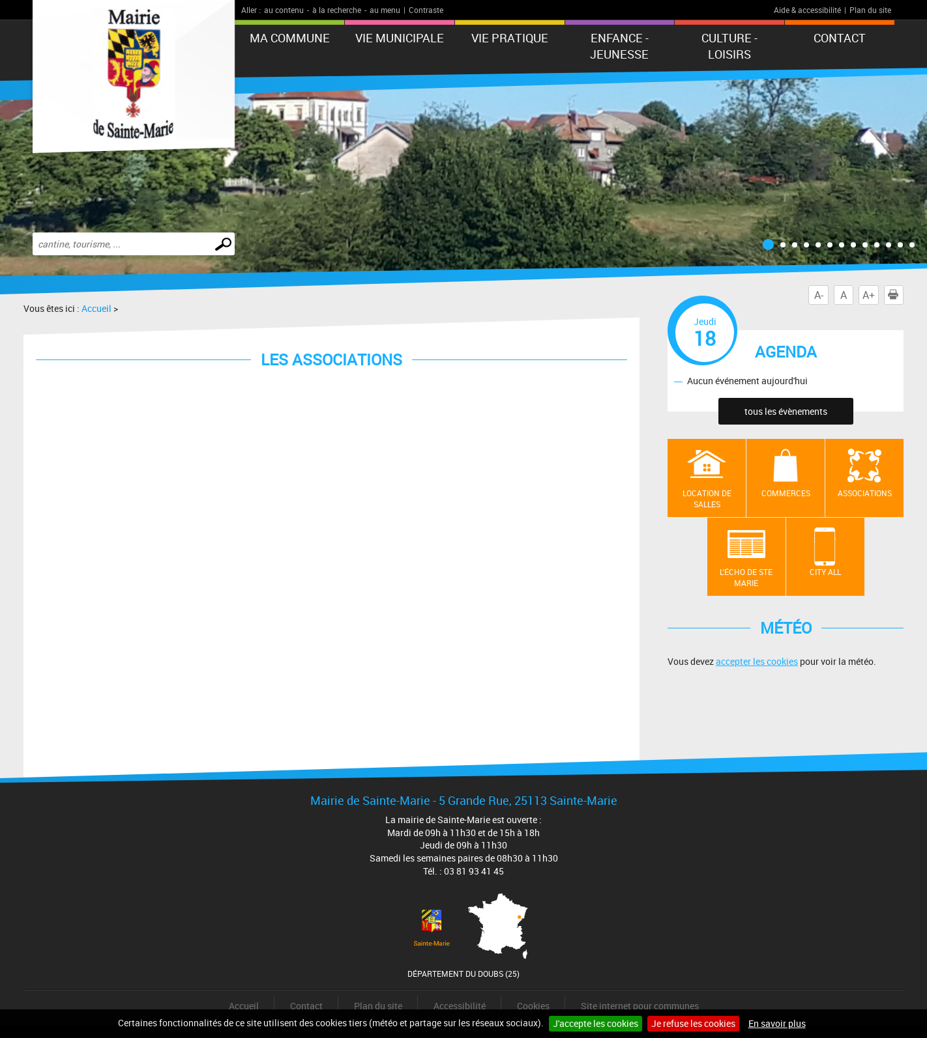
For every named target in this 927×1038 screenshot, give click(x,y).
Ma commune (290, 38)
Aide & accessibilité (807, 10)
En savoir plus (777, 1023)
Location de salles (707, 498)
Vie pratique (509, 38)
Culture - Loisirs (729, 46)
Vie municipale (399, 38)
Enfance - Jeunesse (619, 46)
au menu (385, 10)
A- (818, 295)
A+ (868, 295)
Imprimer (896, 295)
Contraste (426, 10)
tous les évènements (785, 411)
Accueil (96, 308)
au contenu (284, 10)
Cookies (533, 1006)
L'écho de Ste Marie (746, 577)
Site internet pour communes (640, 1006)
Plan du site (870, 10)
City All (825, 572)
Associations (865, 493)
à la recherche (336, 10)
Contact (840, 38)
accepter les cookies (757, 661)
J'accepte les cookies (595, 1023)
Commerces (785, 493)
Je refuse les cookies (693, 1023)
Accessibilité (460, 1006)
